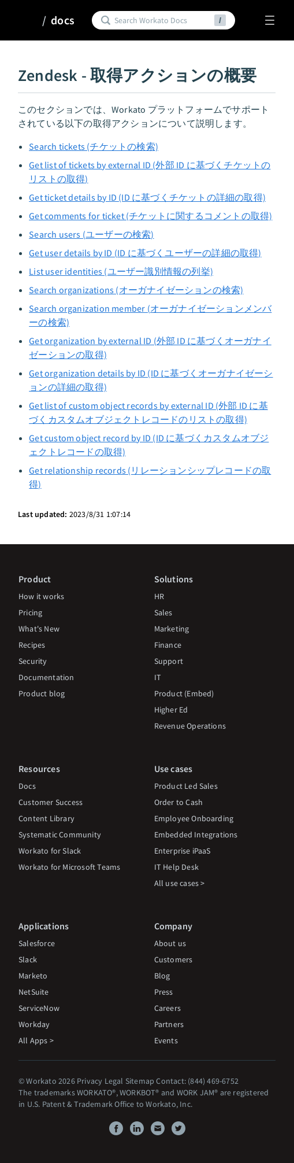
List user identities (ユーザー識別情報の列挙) (121, 271)
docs (63, 20)
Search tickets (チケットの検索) (93, 146)
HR (159, 596)
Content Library (46, 818)
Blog (162, 975)
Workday (34, 1024)
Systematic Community (59, 834)
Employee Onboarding (194, 818)
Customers (173, 959)
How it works (41, 596)
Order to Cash (178, 802)
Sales (163, 612)
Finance (167, 645)
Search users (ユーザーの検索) (91, 234)
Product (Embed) (184, 693)
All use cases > (179, 883)
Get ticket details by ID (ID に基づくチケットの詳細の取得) (147, 197)
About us (170, 943)
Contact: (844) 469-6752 (197, 1081)
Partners (169, 1024)
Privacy (89, 1081)
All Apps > (36, 1040)
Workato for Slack (49, 851)
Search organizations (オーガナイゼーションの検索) (136, 290)
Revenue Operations (190, 726)
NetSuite (33, 992)
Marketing (171, 628)
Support (168, 661)
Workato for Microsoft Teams (69, 867)
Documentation (46, 677)
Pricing (30, 612)
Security (32, 661)
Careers (167, 1008)
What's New (38, 628)
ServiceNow (38, 1008)
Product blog (41, 693)
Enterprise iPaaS (182, 851)
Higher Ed (171, 709)
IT (157, 677)
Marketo (32, 975)
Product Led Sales (186, 786)
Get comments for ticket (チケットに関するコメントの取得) (150, 215)
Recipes (31, 645)
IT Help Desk (176, 867)
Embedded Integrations (196, 834)
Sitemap (139, 1081)
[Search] (162, 20)
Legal (114, 1081)
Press (163, 992)
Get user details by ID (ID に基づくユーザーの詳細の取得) (145, 253)
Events (166, 1040)
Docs (27, 786)
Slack (27, 959)
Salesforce (36, 943)
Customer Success (50, 802)
